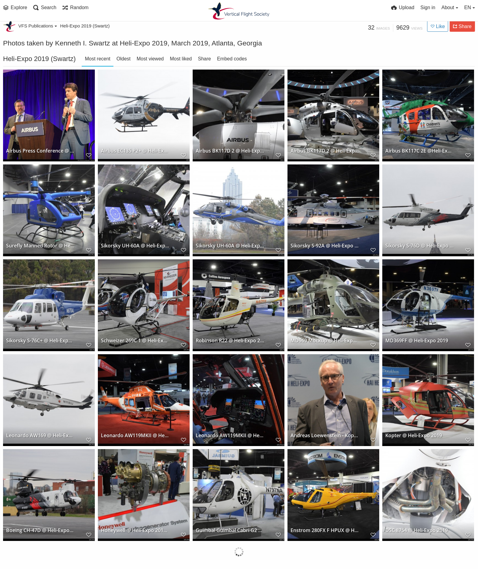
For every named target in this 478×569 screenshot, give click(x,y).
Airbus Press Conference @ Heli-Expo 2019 (40, 151)
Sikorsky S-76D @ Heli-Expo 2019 (419, 246)
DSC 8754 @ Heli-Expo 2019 (416, 530)
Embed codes (232, 58)
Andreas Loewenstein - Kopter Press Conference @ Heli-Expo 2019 (325, 435)
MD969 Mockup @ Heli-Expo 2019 (325, 340)
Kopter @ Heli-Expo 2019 (413, 435)
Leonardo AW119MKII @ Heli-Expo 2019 (135, 435)
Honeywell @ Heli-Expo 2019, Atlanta (135, 530)
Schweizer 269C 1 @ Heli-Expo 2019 (135, 340)
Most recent (97, 58)
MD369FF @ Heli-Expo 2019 (416, 340)
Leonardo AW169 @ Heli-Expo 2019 (40, 435)
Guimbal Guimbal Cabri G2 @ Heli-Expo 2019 (230, 530)
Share (204, 58)
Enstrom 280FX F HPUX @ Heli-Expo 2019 (325, 530)
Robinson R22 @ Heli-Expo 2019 (230, 340)
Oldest (123, 58)
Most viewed (150, 58)
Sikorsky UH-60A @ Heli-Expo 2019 (135, 246)
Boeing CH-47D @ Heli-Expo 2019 (40, 530)
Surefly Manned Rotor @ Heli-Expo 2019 (40, 246)
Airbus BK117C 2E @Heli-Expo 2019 (419, 151)
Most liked (181, 58)
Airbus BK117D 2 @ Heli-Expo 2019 (230, 151)
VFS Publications (37, 25)
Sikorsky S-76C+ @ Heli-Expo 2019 (40, 340)
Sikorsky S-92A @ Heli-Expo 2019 (325, 246)
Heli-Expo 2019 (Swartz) (85, 25)
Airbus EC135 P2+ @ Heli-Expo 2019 (135, 151)
